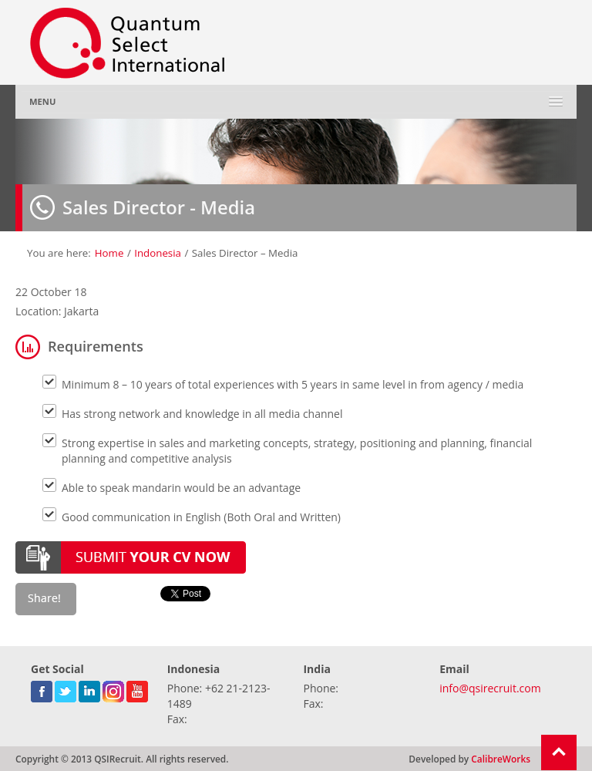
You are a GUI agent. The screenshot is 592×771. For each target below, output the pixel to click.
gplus (113, 688)
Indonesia (157, 253)
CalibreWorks (500, 758)
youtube (137, 688)
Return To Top (559, 752)
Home (109, 253)
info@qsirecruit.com (489, 688)
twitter (65, 688)
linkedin (89, 688)
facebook (41, 688)
